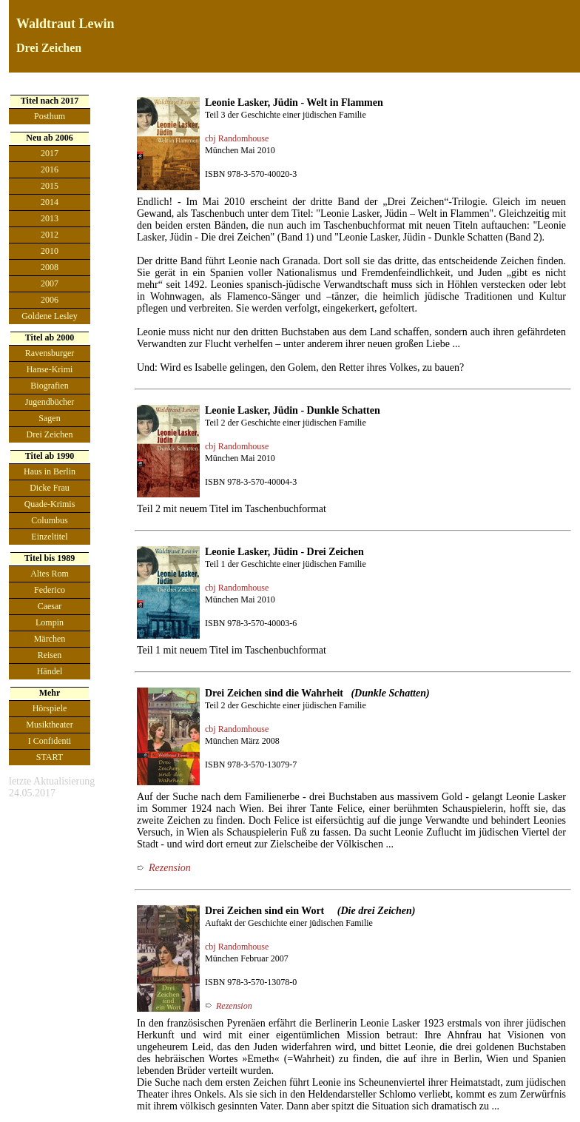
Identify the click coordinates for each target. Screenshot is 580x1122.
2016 (49, 169)
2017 (49, 153)
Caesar (50, 606)
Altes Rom (49, 573)
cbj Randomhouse (237, 138)
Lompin (50, 622)
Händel (50, 671)
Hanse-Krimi (50, 369)
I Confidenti (49, 741)
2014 (49, 202)
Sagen (49, 418)
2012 (49, 234)
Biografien (49, 385)
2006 (49, 300)
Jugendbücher (50, 402)
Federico (49, 590)
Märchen (50, 639)
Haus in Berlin (49, 471)
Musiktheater (49, 724)
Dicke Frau (50, 488)
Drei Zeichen (50, 434)
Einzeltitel (49, 536)
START (49, 757)
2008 (49, 267)
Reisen (50, 655)
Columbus (49, 520)
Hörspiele (50, 708)
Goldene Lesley (49, 316)
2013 (49, 218)
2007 (49, 283)
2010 (49, 251)
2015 (49, 186)
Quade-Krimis (49, 504)
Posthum (49, 116)
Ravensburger (49, 353)
